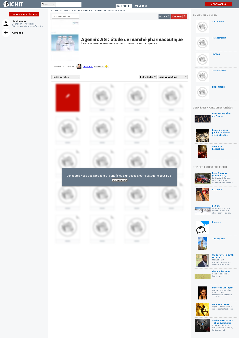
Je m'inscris (218, 4)
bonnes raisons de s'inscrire (27, 26)
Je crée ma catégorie (24, 14)
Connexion (17, 24)
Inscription (30, 24)
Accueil (54, 10)
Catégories (123, 6)
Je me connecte (119, 180)
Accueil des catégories (70, 10)
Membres (141, 6)
